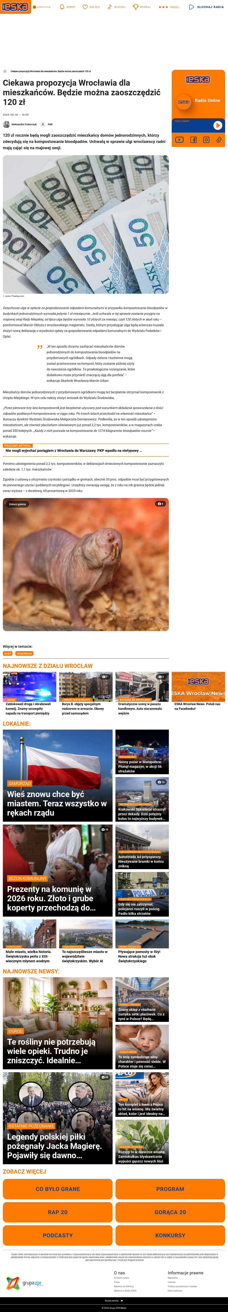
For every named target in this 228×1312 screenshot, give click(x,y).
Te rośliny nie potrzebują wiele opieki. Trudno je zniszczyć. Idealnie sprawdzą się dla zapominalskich (57, 1046)
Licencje (171, 1282)
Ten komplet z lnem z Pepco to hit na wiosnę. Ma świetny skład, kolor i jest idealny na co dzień (142, 1109)
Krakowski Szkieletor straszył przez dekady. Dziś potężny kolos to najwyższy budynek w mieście (142, 814)
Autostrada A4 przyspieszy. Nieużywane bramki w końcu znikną (142, 861)
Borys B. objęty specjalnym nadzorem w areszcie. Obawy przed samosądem (86, 708)
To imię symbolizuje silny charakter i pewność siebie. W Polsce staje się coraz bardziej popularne (142, 1062)
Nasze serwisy (114, 1300)
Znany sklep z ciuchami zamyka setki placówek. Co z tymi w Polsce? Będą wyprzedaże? (142, 1014)
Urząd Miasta (24, 653)
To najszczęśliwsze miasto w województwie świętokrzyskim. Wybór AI (86, 956)
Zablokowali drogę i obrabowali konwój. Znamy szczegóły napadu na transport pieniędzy (29, 708)
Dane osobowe (175, 1291)
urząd (7, 653)
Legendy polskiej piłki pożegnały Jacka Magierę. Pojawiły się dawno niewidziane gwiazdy (57, 1141)
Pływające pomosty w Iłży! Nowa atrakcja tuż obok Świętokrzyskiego (142, 956)
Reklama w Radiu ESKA (125, 1291)
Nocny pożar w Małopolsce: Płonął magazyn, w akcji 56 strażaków (142, 766)
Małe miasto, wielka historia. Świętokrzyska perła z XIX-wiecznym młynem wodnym (29, 956)
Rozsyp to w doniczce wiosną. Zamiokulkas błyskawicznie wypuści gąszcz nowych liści (142, 1156)
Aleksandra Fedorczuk (24, 124)
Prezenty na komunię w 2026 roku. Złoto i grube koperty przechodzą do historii (57, 893)
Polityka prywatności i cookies (182, 1286)
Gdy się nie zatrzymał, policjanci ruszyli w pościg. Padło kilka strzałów (142, 909)
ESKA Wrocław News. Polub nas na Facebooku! (197, 706)
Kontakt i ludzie (121, 1278)
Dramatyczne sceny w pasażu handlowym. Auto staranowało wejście (142, 708)
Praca (117, 1282)
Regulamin (173, 1278)
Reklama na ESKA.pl (124, 1286)
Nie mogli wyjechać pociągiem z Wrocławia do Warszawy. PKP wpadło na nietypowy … (74, 450)
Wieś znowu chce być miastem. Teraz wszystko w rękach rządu (57, 798)
